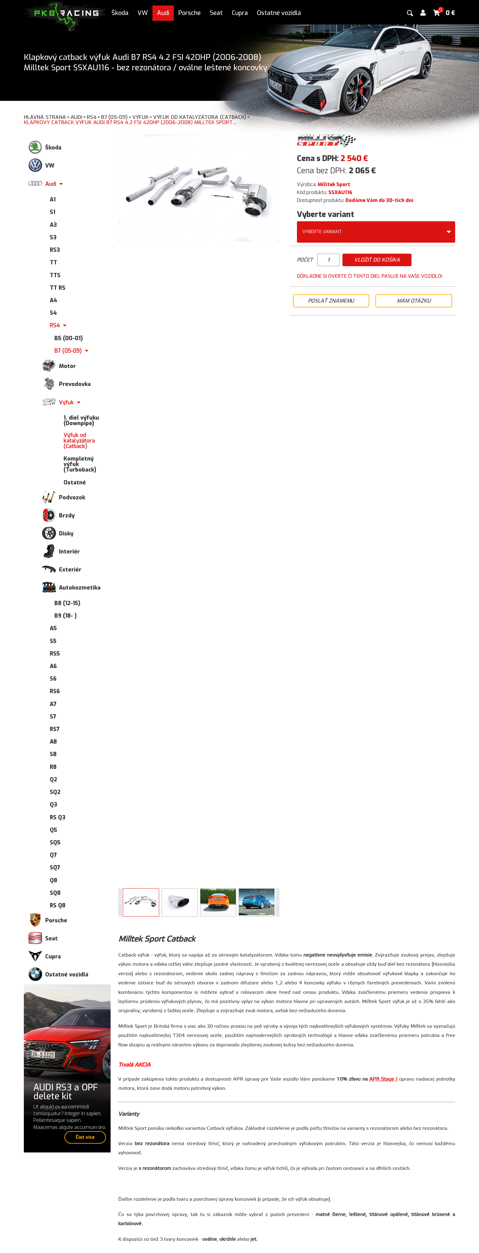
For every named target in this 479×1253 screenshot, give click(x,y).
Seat (216, 13)
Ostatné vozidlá (279, 13)
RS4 (94, 117)
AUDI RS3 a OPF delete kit (65, 1092)
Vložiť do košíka (377, 259)
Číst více (85, 1137)
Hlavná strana (47, 117)
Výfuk (142, 117)
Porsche (189, 13)
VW (142, 13)
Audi (163, 13)
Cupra (240, 13)
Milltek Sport (334, 184)
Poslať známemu (331, 300)
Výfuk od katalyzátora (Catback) (202, 117)
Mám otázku (414, 300)
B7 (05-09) (116, 117)
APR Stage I (383, 1079)
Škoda (120, 13)
